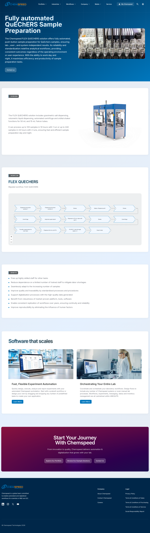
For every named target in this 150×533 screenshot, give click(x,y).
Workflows (71, 4)
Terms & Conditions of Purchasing (136, 502)
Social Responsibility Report (134, 511)
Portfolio (42, 4)
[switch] (143, 4)
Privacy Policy (130, 493)
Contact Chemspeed (105, 498)
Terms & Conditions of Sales (134, 498)
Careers (100, 502)
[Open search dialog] (137, 4)
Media (98, 4)
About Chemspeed (104, 493)
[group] (25, 208)
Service (109, 4)
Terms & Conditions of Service (135, 507)
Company (85, 4)
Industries (56, 4)
